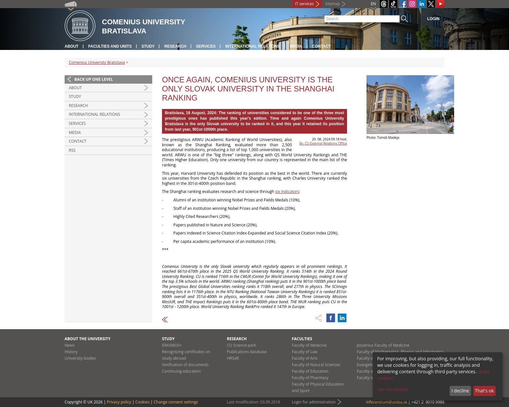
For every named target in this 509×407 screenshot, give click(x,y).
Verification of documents (185, 364)
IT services (304, 3)
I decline (460, 391)
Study (148, 46)
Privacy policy (119, 402)
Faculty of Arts (304, 358)
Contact (321, 46)
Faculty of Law (304, 351)
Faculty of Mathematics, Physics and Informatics (400, 351)
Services (206, 46)
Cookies (142, 402)
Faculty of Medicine (309, 345)
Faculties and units (110, 46)
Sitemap (332, 3)
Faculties (302, 338)
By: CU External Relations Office (323, 143)
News (70, 345)
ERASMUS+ (172, 345)
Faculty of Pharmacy (310, 377)
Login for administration (314, 402)
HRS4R (233, 358)
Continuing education (181, 371)
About (72, 46)
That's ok (484, 391)
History (71, 351)
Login (433, 19)
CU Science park (241, 345)
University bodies (80, 358)
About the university (87, 338)
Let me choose (392, 389)
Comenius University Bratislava (97, 62)
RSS (72, 150)
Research (175, 46)
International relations (252, 46)
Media (296, 46)
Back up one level (93, 79)
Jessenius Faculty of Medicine (383, 345)
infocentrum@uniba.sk (386, 402)
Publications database (247, 351)
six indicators (287, 191)
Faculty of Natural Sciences (316, 364)
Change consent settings (176, 402)
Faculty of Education (310, 371)
